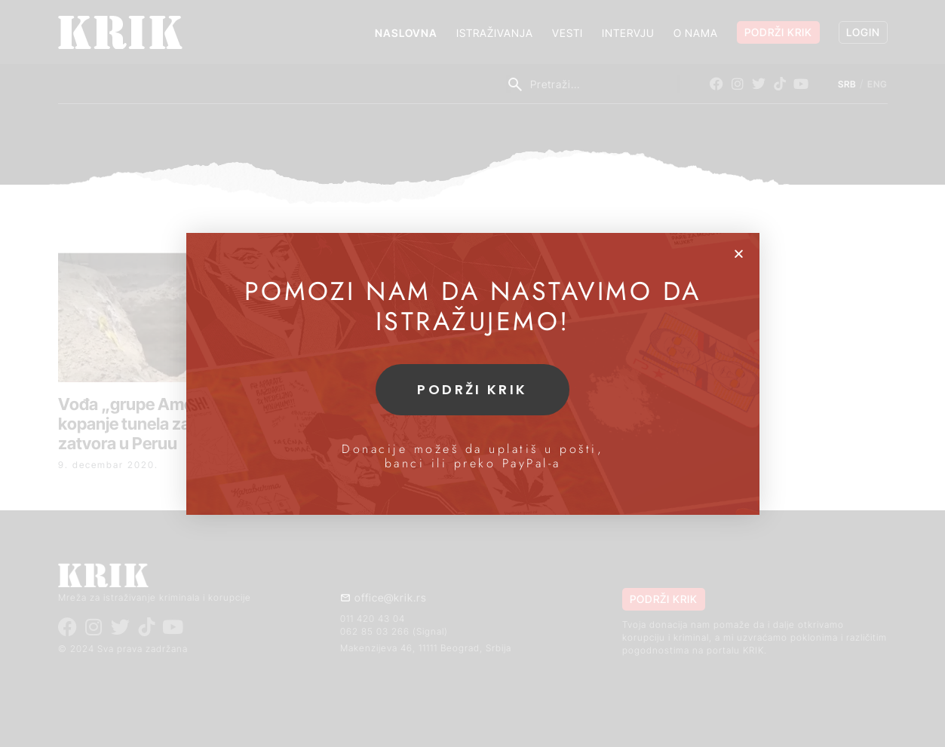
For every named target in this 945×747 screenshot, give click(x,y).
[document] (472, 373)
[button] (738, 253)
